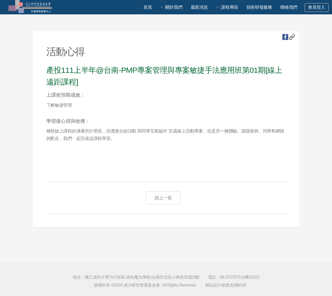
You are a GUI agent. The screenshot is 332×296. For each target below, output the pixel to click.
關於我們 (173, 7)
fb (285, 37)
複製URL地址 (292, 37)
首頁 (147, 7)
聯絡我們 (288, 7)
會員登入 (316, 7)
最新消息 (199, 7)
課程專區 (229, 7)
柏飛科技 (238, 285)
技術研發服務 (259, 7)
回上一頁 (163, 197)
